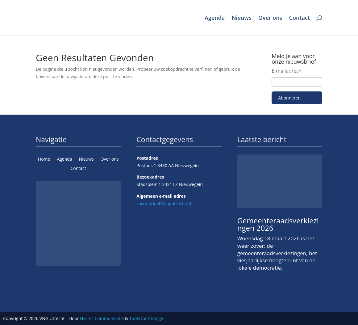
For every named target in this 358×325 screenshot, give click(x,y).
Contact (299, 18)
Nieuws (241, 18)
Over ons (270, 18)
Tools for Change (146, 318)
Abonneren (289, 98)
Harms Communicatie (102, 318)
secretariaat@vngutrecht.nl (163, 203)
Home (44, 159)
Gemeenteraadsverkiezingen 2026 (278, 224)
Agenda (215, 18)
